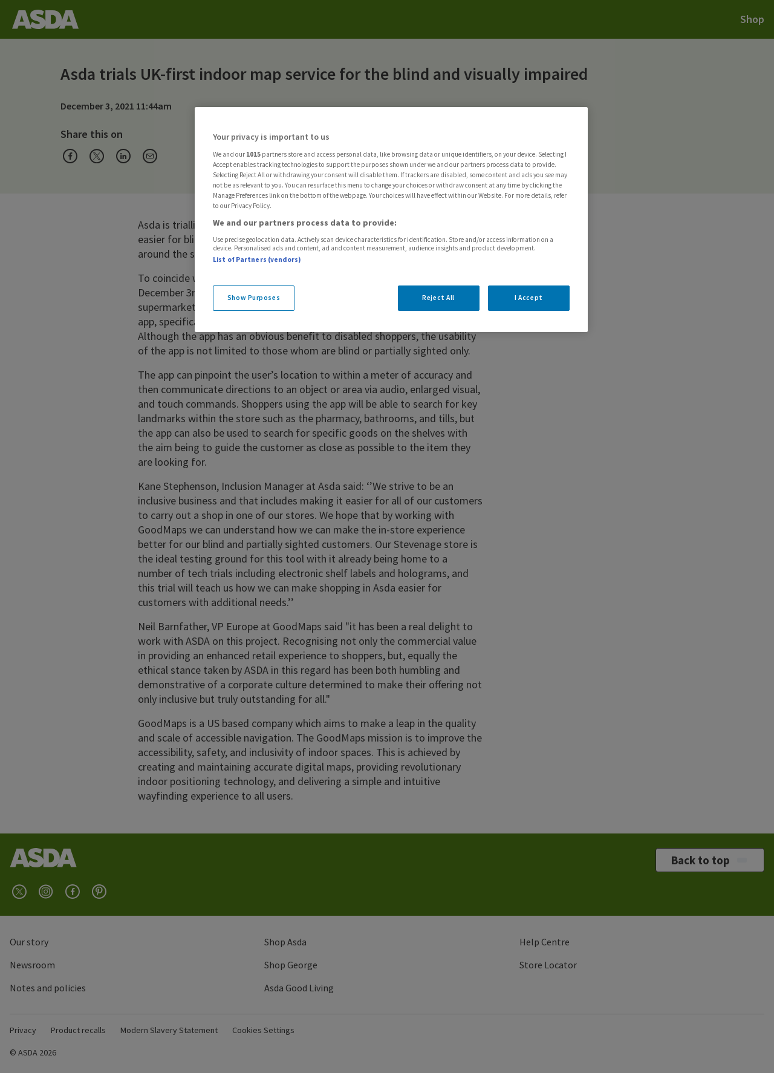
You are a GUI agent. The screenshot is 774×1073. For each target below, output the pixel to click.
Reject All (438, 297)
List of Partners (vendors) (257, 259)
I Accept (529, 297)
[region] (391, 219)
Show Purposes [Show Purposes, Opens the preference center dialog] (253, 297)
